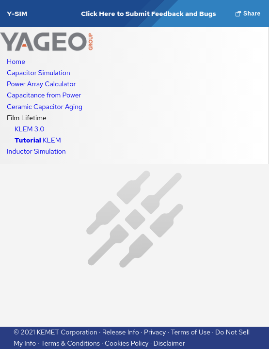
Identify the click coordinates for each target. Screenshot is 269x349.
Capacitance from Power (44, 95)
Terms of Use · (193, 332)
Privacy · (157, 332)
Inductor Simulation (36, 151)
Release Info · (123, 332)
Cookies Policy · (129, 343)
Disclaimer (169, 343)
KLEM (38, 140)
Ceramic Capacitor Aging (44, 106)
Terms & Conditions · (73, 343)
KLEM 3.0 (29, 129)
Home (16, 61)
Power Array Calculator (41, 83)
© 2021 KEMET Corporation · (58, 332)
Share (248, 13)
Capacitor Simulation (38, 72)
